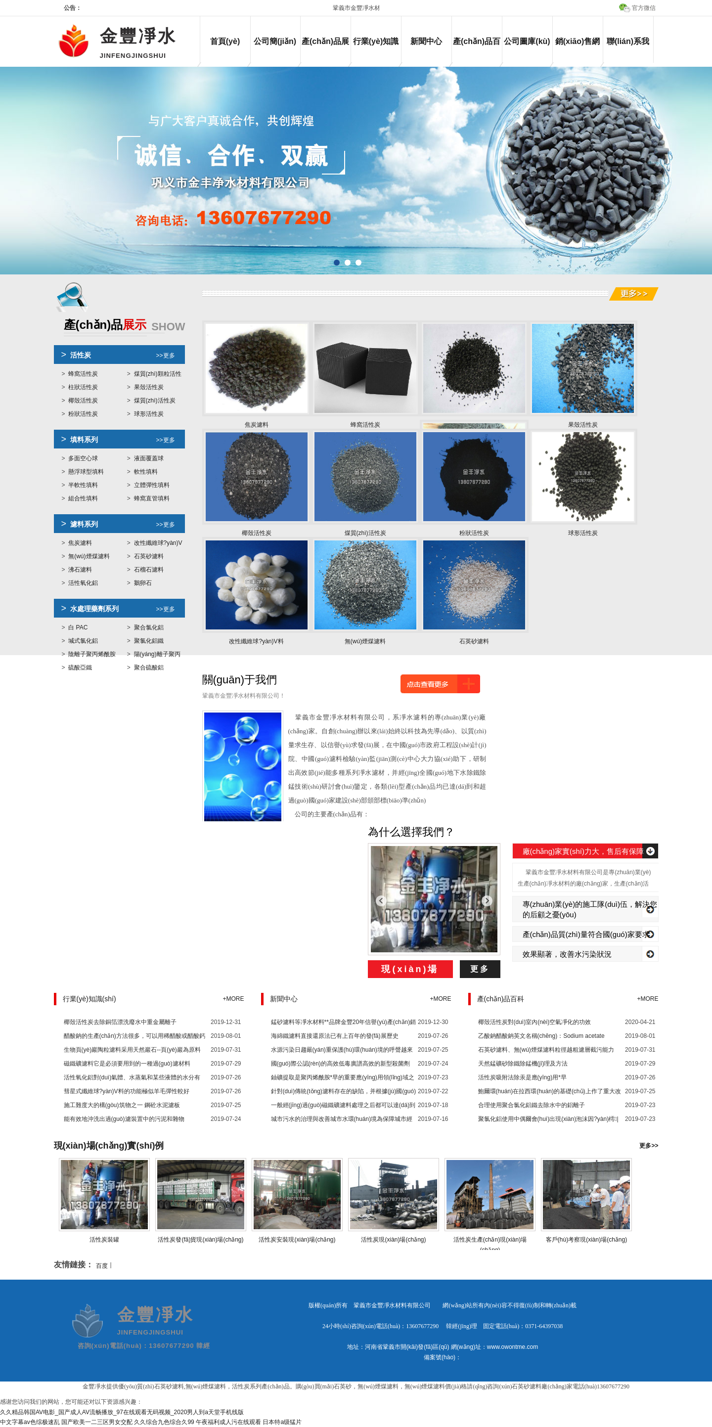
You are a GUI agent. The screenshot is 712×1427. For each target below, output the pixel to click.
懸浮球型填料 (86, 471)
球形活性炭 (149, 413)
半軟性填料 (83, 485)
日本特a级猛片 (282, 1422)
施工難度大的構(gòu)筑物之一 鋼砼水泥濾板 (122, 1105)
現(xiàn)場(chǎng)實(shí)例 (109, 1146)
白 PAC (78, 627)
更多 (480, 969)
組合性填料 (83, 498)
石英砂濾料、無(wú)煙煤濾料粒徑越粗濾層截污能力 (546, 1049)
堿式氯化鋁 (83, 640)
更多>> (648, 1145)
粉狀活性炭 (83, 413)
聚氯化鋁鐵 (149, 640)
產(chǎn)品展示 (325, 50)
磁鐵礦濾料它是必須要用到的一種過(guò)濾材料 (127, 1063)
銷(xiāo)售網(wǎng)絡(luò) (577, 50)
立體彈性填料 (152, 485)
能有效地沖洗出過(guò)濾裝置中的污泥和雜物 (124, 1118)
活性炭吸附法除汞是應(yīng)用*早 (522, 1077)
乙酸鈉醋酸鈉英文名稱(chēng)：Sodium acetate (541, 1035)
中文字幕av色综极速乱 (30, 1422)
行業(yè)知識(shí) (376, 50)
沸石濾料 (80, 569)
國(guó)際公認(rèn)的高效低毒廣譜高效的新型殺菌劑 (340, 1063)
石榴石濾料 (149, 569)
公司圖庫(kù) (527, 41)
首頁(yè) (225, 41)
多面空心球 (83, 458)
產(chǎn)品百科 (476, 50)
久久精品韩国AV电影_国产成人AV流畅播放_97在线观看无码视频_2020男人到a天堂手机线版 (122, 1412)
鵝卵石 (143, 583)
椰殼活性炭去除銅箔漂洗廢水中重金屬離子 (120, 1022)
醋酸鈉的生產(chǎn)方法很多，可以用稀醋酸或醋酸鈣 (134, 1035)
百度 (102, 1265)
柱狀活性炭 (83, 387)
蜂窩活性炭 (83, 373)
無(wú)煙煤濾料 (88, 556)
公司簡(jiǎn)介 (275, 50)
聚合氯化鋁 (149, 627)
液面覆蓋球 (149, 458)
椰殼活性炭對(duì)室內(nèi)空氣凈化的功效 (534, 1022)
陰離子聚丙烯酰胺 (92, 654)
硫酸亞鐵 (80, 667)
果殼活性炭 (149, 387)
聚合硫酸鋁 (149, 667)
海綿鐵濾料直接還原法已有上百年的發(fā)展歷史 (335, 1035)
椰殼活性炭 (83, 400)
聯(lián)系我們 (628, 50)
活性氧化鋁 (83, 583)
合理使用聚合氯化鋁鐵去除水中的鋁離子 (531, 1105)
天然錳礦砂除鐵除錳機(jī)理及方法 (523, 1063)
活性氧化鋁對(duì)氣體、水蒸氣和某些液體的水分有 (132, 1077)
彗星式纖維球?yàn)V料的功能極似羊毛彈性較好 (126, 1091)
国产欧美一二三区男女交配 (97, 1422)
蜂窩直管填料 (152, 498)
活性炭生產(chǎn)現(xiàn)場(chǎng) (490, 1239)
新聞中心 (426, 41)
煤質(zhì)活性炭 (155, 400)
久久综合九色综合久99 (164, 1422)
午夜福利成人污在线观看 (228, 1422)
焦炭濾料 (80, 542)
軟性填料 (146, 471)
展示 (124, 326)
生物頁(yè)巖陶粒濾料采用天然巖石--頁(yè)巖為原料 (132, 1049)
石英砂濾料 (149, 556)
